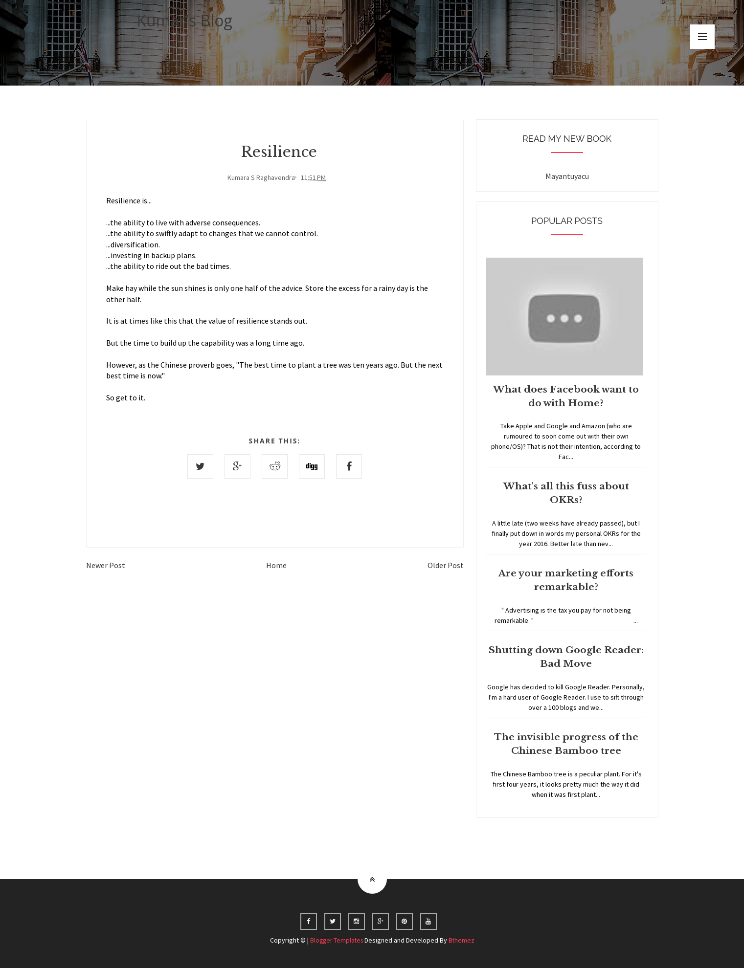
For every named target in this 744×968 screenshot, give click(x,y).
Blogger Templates (336, 940)
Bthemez (463, 940)
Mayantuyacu (567, 176)
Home (276, 564)
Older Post (446, 564)
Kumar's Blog (184, 20)
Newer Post (105, 564)
